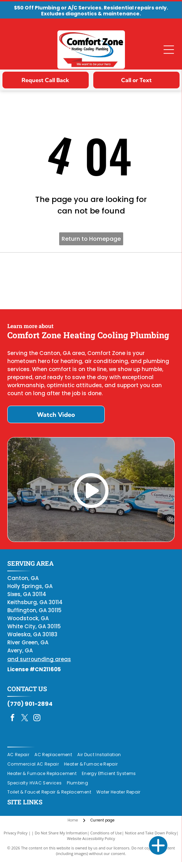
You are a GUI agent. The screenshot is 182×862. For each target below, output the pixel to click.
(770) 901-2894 (30, 704)
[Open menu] (169, 49)
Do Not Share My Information (61, 832)
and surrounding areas (39, 659)
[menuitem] (20, 755)
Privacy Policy (15, 832)
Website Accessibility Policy (91, 838)
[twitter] (24, 718)
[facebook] (12, 718)
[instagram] (37, 718)
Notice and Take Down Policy (150, 832)
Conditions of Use (106, 832)
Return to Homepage (91, 239)
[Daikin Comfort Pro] (91, 280)
